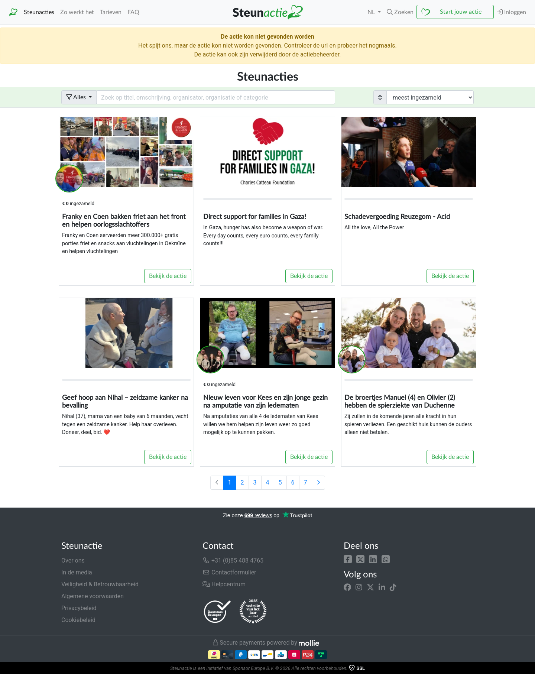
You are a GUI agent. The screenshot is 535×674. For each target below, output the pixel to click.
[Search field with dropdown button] (215, 97)
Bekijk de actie (168, 276)
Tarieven (110, 12)
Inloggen (511, 12)
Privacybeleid (78, 608)
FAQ (133, 12)
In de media (76, 572)
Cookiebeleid (78, 619)
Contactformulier (229, 572)
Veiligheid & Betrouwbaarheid (100, 584)
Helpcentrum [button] (224, 584)
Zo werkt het (77, 12)
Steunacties (39, 12)
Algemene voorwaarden (92, 596)
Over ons (73, 560)
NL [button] (371, 12)
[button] (348, 559)
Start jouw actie (461, 12)
